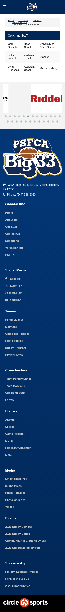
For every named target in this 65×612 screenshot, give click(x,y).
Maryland (11, 326)
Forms (9, 399)
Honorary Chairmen (18, 447)
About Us (11, 219)
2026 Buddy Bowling (18, 526)
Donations (12, 240)
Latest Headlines (16, 478)
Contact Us (12, 233)
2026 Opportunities (17, 585)
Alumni (10, 419)
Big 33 (11, 21)
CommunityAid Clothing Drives (25, 540)
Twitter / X (14, 285)
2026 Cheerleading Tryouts (23, 547)
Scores (9, 426)
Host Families (14, 340)
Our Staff (11, 226)
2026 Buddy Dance (17, 533)
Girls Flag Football (17, 333)
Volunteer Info (14, 247)
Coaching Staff (15, 392)
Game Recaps (14, 433)
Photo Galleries (15, 499)
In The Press (13, 485)
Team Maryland (15, 385)
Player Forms (14, 354)
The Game (23, 21)
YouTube (13, 299)
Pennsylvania (19, 22)
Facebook (13, 278)
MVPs (9, 440)
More (8, 455)
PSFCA (10, 254)
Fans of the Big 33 (17, 578)
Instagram (13, 292)
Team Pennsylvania (18, 378)
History (37, 21)
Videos (9, 506)
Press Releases (15, 492)
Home (9, 212)
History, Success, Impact (21, 571)
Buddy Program (15, 347)
